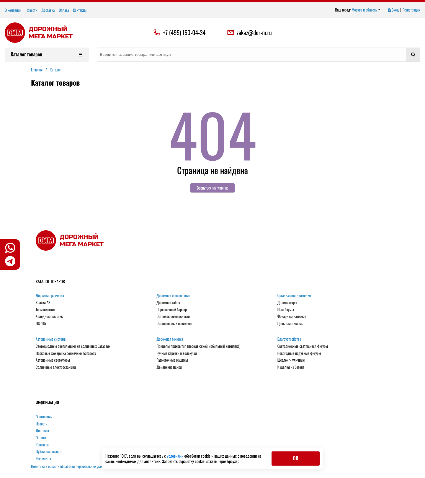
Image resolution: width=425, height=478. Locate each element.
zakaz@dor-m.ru (249, 32)
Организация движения (294, 295)
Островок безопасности (173, 316)
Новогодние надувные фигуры (299, 353)
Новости (31, 10)
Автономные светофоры (53, 360)
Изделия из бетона (290, 367)
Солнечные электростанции (56, 367)
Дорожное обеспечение (173, 295)
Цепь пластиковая (290, 323)
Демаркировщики (169, 367)
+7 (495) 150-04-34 (184, 32)
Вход (393, 10)
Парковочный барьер (171, 309)
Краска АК (43, 302)
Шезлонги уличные (291, 360)
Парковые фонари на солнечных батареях (66, 353)
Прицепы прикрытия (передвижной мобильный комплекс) (198, 346)
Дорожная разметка (50, 295)
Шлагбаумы (285, 309)
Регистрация (411, 10)
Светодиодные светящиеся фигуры (302, 346)
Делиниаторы (287, 302)
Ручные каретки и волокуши (176, 353)
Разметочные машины (172, 360)
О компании (13, 10)
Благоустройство (289, 339)
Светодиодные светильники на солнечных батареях (73, 346)
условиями (175, 456)
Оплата (64, 10)
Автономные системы (51, 339)
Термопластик (45, 309)
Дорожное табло (168, 302)
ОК (295, 458)
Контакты (79, 10)
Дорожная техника (169, 339)
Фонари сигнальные (291, 316)
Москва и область (366, 10)
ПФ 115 (41, 323)
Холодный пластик (49, 316)
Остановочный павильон (174, 323)
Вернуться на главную (212, 188)
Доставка (48, 10)
